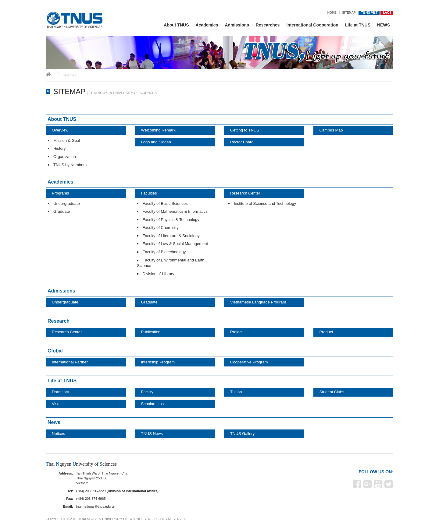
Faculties (149, 193)
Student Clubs (331, 392)
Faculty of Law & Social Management (175, 243)
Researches (268, 25)
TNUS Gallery (242, 433)
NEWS (383, 25)
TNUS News (152, 433)
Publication (151, 332)
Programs (60, 193)
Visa (55, 403)
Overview (60, 130)
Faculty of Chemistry (161, 227)
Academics (207, 25)
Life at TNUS (357, 25)
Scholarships (152, 403)
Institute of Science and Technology (265, 203)
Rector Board (242, 142)
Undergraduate (66, 203)
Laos (387, 12)
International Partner (70, 362)
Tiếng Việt (369, 12)
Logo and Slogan (156, 142)
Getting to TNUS (244, 130)
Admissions (237, 25)
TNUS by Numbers (70, 165)
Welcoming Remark (158, 130)
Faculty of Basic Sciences (165, 203)
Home (332, 12)
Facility (147, 392)
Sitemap (348, 12)
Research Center (245, 193)
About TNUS (176, 25)
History (59, 148)
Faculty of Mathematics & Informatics (175, 211)
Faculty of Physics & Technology (171, 219)
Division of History (158, 274)
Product (326, 332)
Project (236, 332)
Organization (64, 156)
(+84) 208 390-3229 (91, 491)
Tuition (236, 392)
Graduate (61, 211)
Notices (58, 433)
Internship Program (158, 362)
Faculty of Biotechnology (164, 252)
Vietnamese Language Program (258, 302)
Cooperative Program (249, 362)
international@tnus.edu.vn (95, 506)
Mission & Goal (66, 140)
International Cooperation (312, 25)
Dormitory (60, 392)
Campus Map (331, 130)
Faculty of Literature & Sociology (171, 235)
